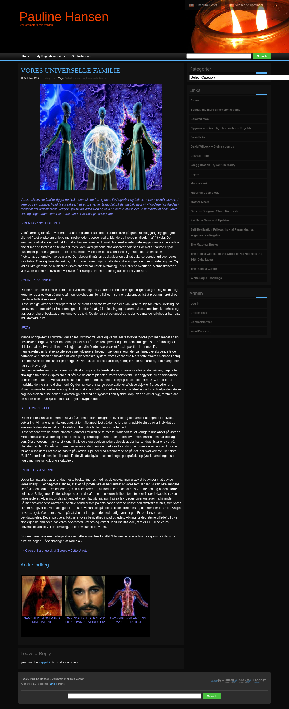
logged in (45, 662)
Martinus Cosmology (205, 192)
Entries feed (199, 312)
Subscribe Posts (206, 5)
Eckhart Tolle (200, 155)
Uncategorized (48, 78)
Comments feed (202, 322)
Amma (195, 100)
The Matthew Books (204, 244)
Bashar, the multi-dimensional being (215, 109)
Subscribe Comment (249, 5)
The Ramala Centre (204, 268)
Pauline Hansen (64, 17)
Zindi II (53, 684)
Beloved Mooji (200, 118)
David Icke (198, 137)
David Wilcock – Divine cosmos (212, 146)
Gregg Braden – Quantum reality (213, 165)
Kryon (195, 174)
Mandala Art (199, 183)
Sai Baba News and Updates (210, 220)
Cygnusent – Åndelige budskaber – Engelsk (221, 128)
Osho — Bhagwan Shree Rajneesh (214, 211)
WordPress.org (201, 331)
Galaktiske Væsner (75, 78)
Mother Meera (200, 201)
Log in (195, 303)
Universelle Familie (96, 78)
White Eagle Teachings (206, 278)
